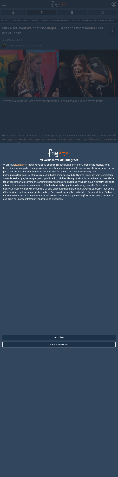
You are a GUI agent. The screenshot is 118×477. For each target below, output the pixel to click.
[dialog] (59, 310)
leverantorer (21, 165)
